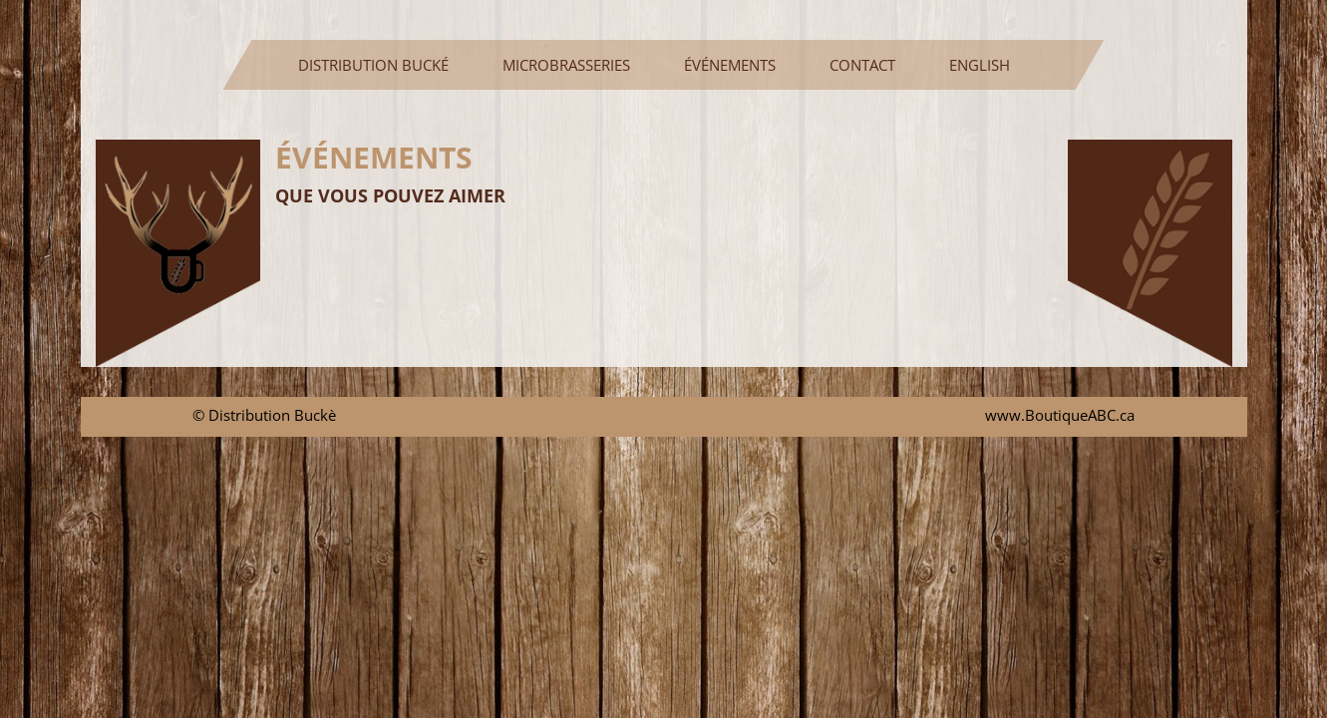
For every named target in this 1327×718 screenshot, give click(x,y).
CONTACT (862, 65)
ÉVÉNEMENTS (730, 65)
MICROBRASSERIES (566, 65)
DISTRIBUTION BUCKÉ (381, 64)
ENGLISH (979, 65)
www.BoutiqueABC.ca (1060, 415)
